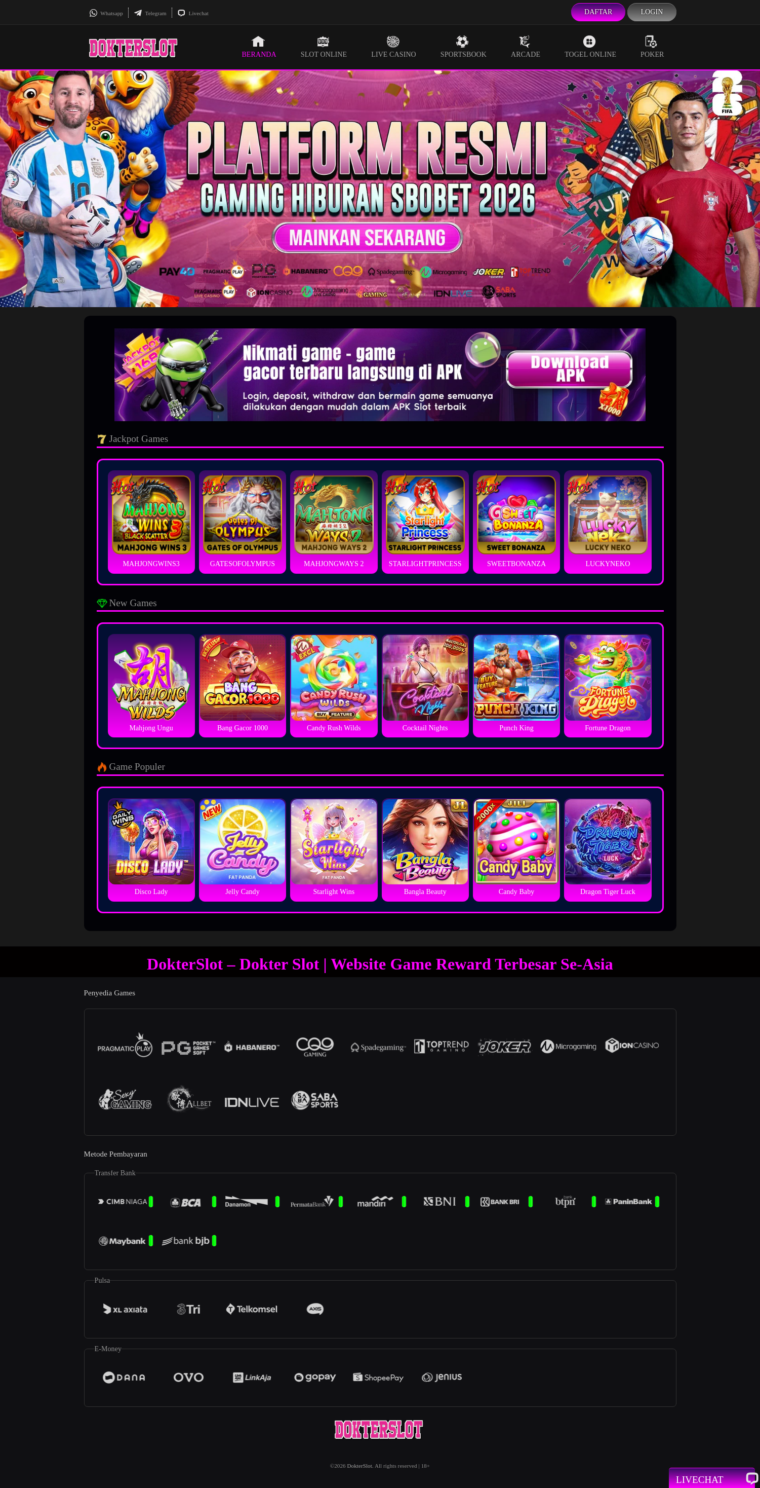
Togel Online (590, 46)
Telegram (150, 13)
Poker (652, 46)
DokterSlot (359, 1466)
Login (652, 12)
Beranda (259, 46)
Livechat (193, 13)
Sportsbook (464, 46)
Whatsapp (106, 13)
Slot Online (324, 46)
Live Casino (393, 46)
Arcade (525, 46)
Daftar (598, 12)
